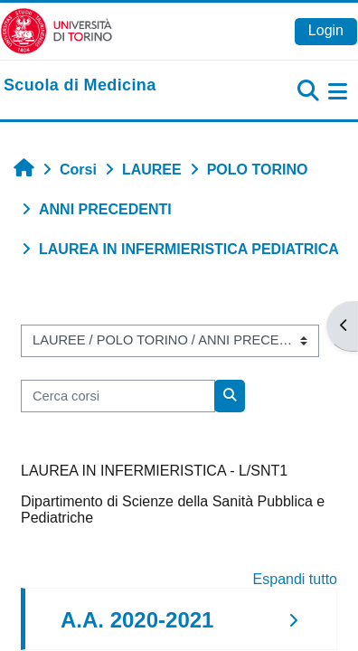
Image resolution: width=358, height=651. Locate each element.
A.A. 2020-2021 (137, 620)
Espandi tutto (295, 579)
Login (326, 30)
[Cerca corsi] (118, 396)
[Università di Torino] (56, 30)
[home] (80, 86)
